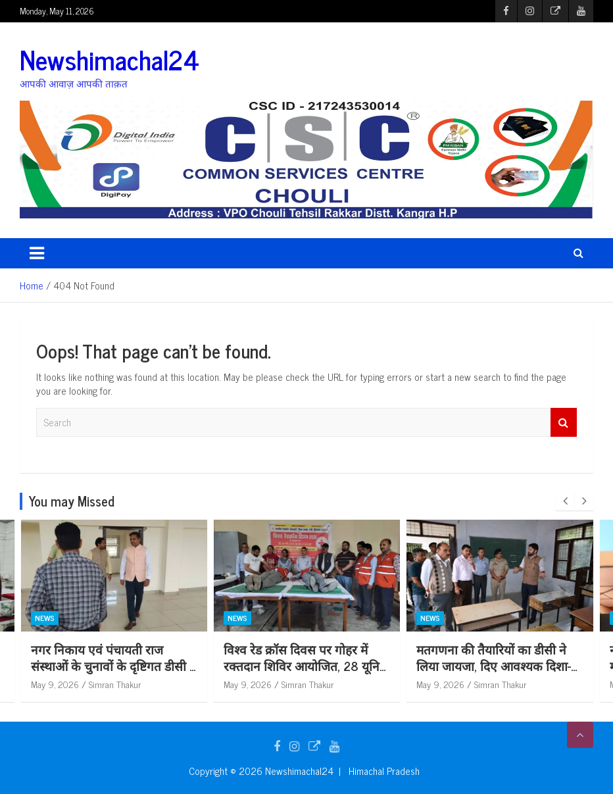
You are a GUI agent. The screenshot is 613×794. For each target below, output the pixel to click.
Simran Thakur (114, 683)
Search (564, 422)
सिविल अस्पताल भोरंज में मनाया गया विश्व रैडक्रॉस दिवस (103, 657)
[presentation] (565, 501)
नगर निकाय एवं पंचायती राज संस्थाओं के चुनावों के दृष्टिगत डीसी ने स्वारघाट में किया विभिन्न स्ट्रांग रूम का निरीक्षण (306, 673)
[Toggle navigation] (37, 253)
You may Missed (71, 501)
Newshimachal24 (109, 59)
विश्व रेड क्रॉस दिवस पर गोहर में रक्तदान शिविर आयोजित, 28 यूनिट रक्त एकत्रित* (497, 665)
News (44, 618)
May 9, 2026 (54, 683)
